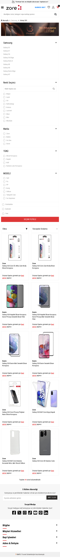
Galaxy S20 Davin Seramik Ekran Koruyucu (43, 364)
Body (6, 188)
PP (5, 185)
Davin (6, 144)
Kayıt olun (52, 497)
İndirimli (6, 209)
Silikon (7, 191)
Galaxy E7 (6, 51)
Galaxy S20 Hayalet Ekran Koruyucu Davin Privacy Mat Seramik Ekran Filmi (44, 317)
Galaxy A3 (6, 64)
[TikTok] (30, 513)
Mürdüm (7, 121)
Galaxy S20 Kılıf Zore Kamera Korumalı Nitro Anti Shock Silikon (13, 462)
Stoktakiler (7, 204)
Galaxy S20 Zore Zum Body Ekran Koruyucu (43, 267)
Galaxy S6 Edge (8, 58)
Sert (6, 178)
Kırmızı (7, 107)
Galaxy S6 (6, 54)
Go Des (7, 140)
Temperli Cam (9, 195)
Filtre (15, 229)
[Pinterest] (40, 513)
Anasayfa (4, 20)
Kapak (7, 159)
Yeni (5, 213)
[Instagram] (25, 513)
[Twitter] (19, 513)
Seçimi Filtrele (30, 219)
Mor (6, 117)
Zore (6, 134)
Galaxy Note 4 (8, 61)
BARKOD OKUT (40, 7)
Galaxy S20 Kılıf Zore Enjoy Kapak (43, 412)
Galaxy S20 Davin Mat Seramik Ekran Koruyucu (14, 364)
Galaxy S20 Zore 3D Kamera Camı (43, 461)
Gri (5, 101)
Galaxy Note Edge (9, 71)
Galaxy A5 (6, 68)
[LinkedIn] (46, 513)
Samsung (14, 20)
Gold (6, 97)
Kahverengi (8, 104)
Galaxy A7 (6, 74)
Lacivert (7, 111)
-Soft (17, 554)
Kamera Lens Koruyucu (12, 166)
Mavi (6, 114)
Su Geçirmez (9, 198)
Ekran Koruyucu (10, 156)
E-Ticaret (23, 554)
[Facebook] (14, 513)
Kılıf (6, 163)
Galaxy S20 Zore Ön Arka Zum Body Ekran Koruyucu (14, 267)
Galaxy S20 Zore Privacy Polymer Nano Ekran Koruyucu (13, 413)
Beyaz (6, 94)
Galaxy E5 (6, 48)
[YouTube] (35, 513)
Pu (5, 181)
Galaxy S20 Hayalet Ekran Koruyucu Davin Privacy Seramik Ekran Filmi (14, 316)
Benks (6, 137)
